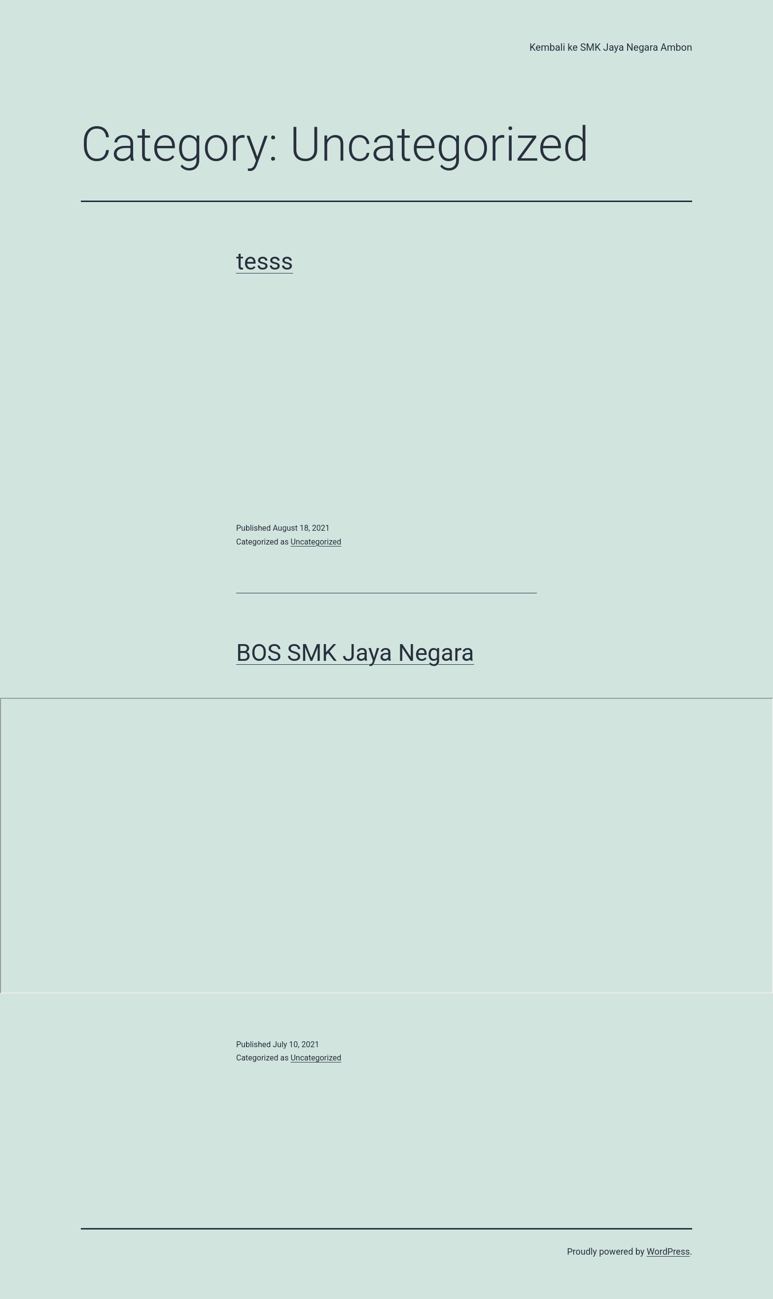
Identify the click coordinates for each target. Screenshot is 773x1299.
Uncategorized (315, 542)
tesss (264, 261)
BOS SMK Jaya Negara (355, 653)
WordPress (668, 1251)
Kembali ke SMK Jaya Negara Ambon (610, 47)
